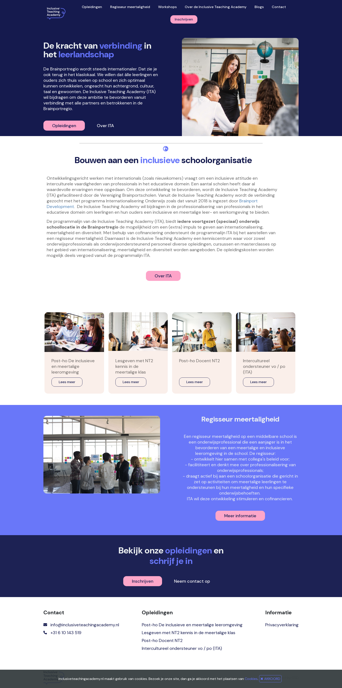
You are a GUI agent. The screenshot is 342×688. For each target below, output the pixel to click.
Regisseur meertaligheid (130, 7)
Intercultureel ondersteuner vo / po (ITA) (182, 648)
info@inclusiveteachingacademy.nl (84, 625)
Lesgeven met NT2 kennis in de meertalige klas (188, 632)
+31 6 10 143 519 (65, 632)
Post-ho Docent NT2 (162, 640)
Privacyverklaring (282, 625)
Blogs (259, 7)
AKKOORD (270, 678)
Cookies (251, 678)
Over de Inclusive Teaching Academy (215, 7)
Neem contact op (192, 581)
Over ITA (105, 125)
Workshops (167, 7)
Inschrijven (184, 19)
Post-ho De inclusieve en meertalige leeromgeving (192, 625)
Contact (279, 7)
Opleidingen (92, 7)
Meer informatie (240, 516)
